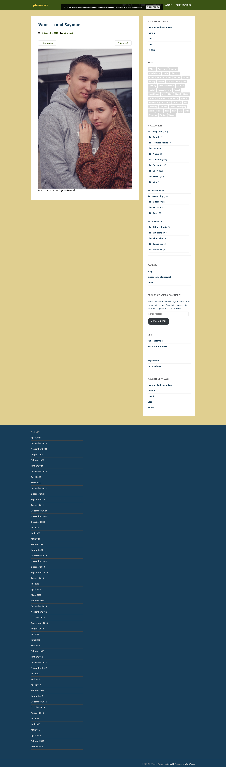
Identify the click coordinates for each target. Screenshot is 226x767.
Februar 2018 (37, 651)
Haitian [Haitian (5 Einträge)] (180, 86)
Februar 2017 (37, 690)
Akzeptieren (153, 7)
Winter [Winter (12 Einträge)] (163, 115)
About (168, 5)
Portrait (157, 165)
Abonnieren (158, 321)
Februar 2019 (37, 600)
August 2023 (37, 454)
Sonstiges (158, 244)
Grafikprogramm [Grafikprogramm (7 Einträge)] (166, 86)
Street (156, 176)
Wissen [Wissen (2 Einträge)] (171, 115)
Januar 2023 (37, 465)
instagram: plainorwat (159, 277)
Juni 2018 (35, 640)
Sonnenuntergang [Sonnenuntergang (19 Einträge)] (178, 106)
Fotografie (156, 131)
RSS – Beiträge (155, 340)
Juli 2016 (35, 718)
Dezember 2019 (39, 555)
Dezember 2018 (39, 606)
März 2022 (36, 482)
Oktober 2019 (38, 566)
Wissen (155, 221)
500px (151, 271)
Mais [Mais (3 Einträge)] (170, 94)
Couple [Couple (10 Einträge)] (177, 77)
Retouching (157, 196)
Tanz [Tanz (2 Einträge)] (167, 111)
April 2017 (36, 684)
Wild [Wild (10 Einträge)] (187, 111)
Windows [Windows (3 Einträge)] (153, 115)
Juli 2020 (35, 527)
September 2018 (39, 623)
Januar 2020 (37, 550)
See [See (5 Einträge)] (185, 102)
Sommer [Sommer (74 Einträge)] (163, 106)
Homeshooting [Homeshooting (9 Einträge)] (164, 90)
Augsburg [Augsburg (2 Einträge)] (162, 69)
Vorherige (47, 43)
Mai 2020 (35, 538)
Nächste (123, 43)
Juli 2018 (35, 634)
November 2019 (39, 561)
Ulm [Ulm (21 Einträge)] (180, 111)
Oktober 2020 (38, 522)
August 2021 (37, 505)
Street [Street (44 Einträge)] (159, 111)
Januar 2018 (37, 656)
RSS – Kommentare (157, 346)
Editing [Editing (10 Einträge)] (152, 81)
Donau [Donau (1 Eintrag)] (186, 77)
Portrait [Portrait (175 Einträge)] (184, 98)
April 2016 (36, 735)
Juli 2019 (35, 583)
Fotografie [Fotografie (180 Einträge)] (181, 81)
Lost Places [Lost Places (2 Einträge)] (154, 94)
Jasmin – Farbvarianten (160, 27)
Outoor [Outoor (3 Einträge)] (162, 98)
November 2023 (39, 449)
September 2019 (39, 572)
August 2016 (37, 713)
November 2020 (39, 516)
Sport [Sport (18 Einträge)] (151, 111)
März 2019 (36, 595)
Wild (155, 182)
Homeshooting (160, 142)
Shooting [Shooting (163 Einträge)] (153, 106)
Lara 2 (151, 38)
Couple (156, 137)
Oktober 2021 (38, 493)
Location (157, 148)
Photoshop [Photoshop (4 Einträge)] (173, 98)
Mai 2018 (35, 645)
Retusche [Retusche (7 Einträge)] (177, 102)
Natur (156, 154)
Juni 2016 (35, 724)
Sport (156, 170)
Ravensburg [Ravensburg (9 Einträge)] (154, 102)
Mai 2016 (35, 729)
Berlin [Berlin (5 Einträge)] (165, 73)
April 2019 (36, 589)
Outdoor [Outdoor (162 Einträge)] (153, 98)
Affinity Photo (160, 227)
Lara (150, 44)
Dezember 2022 (39, 471)
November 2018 (39, 611)
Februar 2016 (37, 741)
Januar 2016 (37, 746)
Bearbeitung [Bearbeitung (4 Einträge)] (154, 73)
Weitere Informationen (134, 7)
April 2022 (36, 477)
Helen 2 (151, 49)
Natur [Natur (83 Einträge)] (186, 94)
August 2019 (37, 578)
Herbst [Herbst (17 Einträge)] (152, 90)
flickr (150, 282)
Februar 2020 (37, 544)
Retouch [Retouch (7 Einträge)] (166, 102)
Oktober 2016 (38, 707)
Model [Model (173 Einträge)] (178, 94)
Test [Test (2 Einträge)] (174, 111)
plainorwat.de (183, 5)
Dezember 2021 (39, 488)
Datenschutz (154, 366)
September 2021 (39, 499)
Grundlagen (159, 232)
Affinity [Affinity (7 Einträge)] (152, 69)
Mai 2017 (35, 679)
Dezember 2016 (39, 701)
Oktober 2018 (38, 617)
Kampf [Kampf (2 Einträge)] (177, 90)
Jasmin (151, 33)
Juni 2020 (35, 533)
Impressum (153, 360)
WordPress (190, 764)
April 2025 (36, 437)
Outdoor (157, 159)
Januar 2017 (37, 696)
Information (157, 190)
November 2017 (39, 668)
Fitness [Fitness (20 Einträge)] (170, 81)
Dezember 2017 (39, 662)
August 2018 (37, 628)
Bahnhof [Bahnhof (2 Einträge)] (173, 69)
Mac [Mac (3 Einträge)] (164, 94)
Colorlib (170, 764)
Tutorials (157, 249)
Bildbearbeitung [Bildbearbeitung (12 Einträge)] (156, 77)
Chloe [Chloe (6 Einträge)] (169, 77)
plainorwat (41, 5)
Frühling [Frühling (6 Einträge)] (152, 86)
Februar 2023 (37, 460)
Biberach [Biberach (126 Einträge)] (175, 73)
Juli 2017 (35, 673)
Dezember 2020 (39, 510)
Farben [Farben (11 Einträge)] (161, 81)
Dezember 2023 (39, 443)
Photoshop (158, 238)
